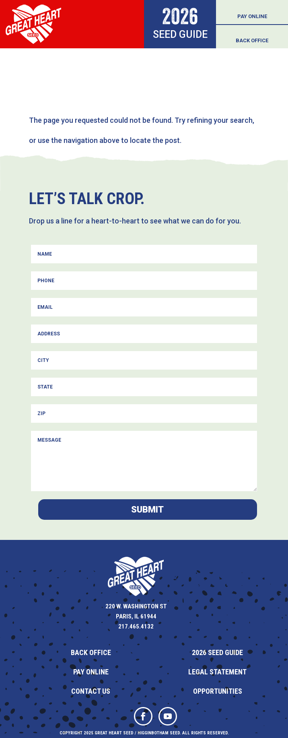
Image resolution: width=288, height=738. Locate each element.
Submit (147, 509)
